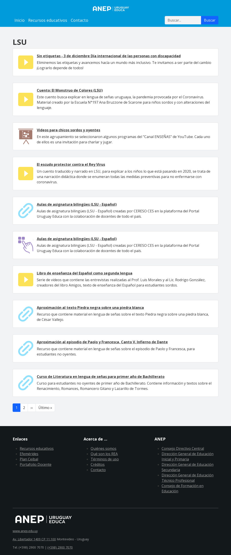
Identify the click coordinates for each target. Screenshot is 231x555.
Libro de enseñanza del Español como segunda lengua (84, 273)
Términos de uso (105, 459)
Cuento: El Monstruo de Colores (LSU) (70, 90)
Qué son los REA (104, 453)
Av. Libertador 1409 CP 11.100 (34, 539)
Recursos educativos (47, 20)
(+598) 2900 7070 (60, 547)
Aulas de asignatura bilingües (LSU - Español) (77, 204)
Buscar (209, 20)
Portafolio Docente (35, 464)
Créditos (98, 464)
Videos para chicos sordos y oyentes (68, 130)
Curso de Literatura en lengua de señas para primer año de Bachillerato (100, 376)
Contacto (79, 20)
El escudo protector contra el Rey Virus (71, 164)
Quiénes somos (103, 448)
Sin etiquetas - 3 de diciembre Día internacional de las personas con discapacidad (109, 55)
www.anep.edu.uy (25, 531)
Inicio (19, 20)
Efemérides (29, 453)
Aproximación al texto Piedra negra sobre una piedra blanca (90, 307)
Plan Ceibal (29, 459)
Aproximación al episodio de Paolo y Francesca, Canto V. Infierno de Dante (102, 342)
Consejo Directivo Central (183, 448)
